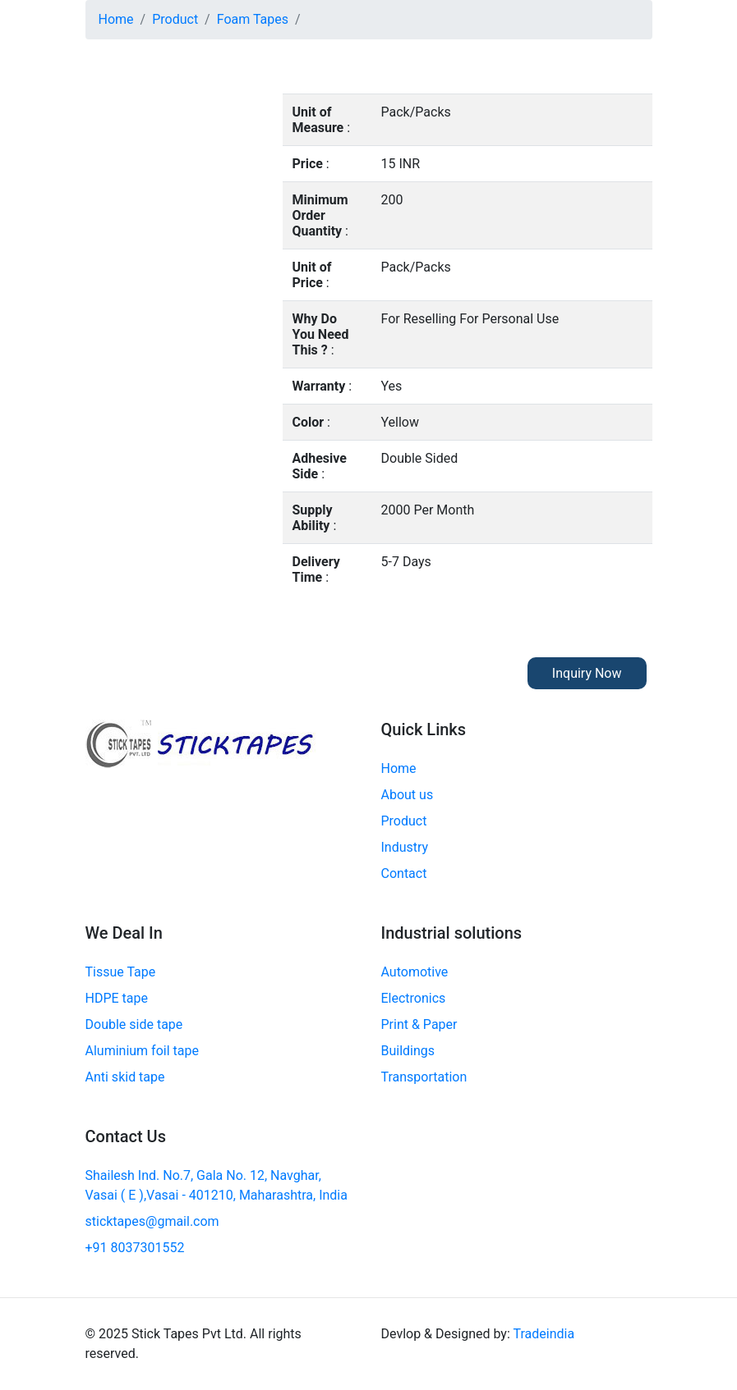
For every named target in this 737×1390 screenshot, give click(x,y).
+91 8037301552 (135, 1247)
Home (116, 19)
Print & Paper (419, 1024)
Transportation (424, 1077)
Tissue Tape (120, 972)
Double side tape (134, 1024)
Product (175, 19)
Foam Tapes (252, 19)
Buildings (408, 1051)
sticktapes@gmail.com (152, 1221)
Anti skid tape (125, 1077)
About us (407, 794)
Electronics (413, 998)
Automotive (415, 972)
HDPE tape (116, 998)
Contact (404, 873)
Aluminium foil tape (142, 1051)
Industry (405, 847)
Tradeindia (543, 1334)
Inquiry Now (587, 673)
